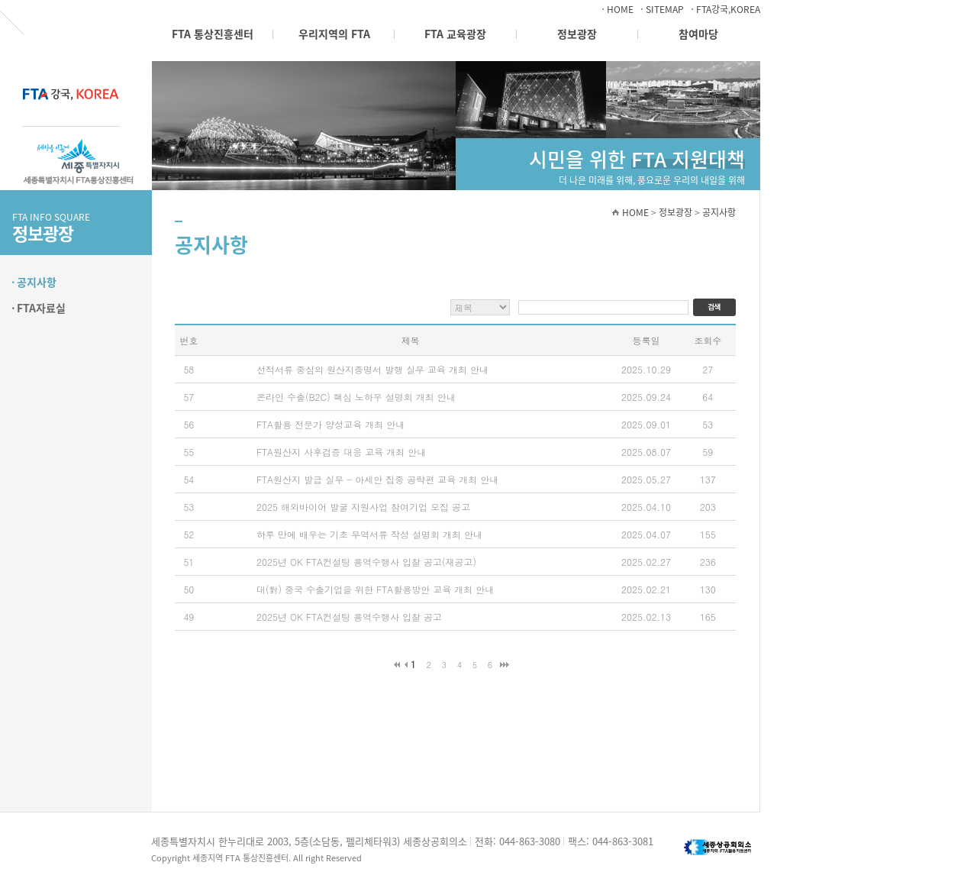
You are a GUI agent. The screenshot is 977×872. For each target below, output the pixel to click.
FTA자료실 (41, 307)
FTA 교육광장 (455, 33)
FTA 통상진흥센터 (212, 33)
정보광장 (577, 33)
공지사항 (36, 281)
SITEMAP (665, 9)
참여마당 (698, 33)
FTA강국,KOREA (728, 9)
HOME (620, 9)
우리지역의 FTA (334, 33)
